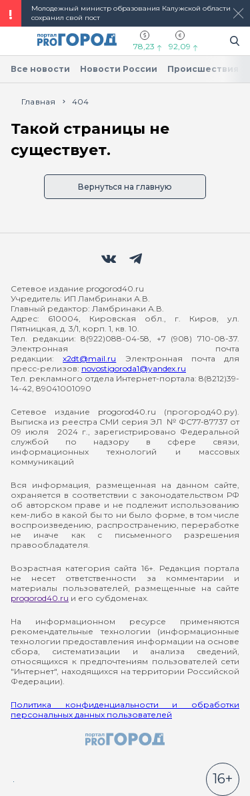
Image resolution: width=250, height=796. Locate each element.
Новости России (118, 69)
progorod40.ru (40, 598)
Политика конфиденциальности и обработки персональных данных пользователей (125, 709)
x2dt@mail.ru (89, 358)
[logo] (125, 740)
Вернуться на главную (125, 187)
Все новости (40, 69)
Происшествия (203, 69)
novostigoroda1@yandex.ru (133, 368)
